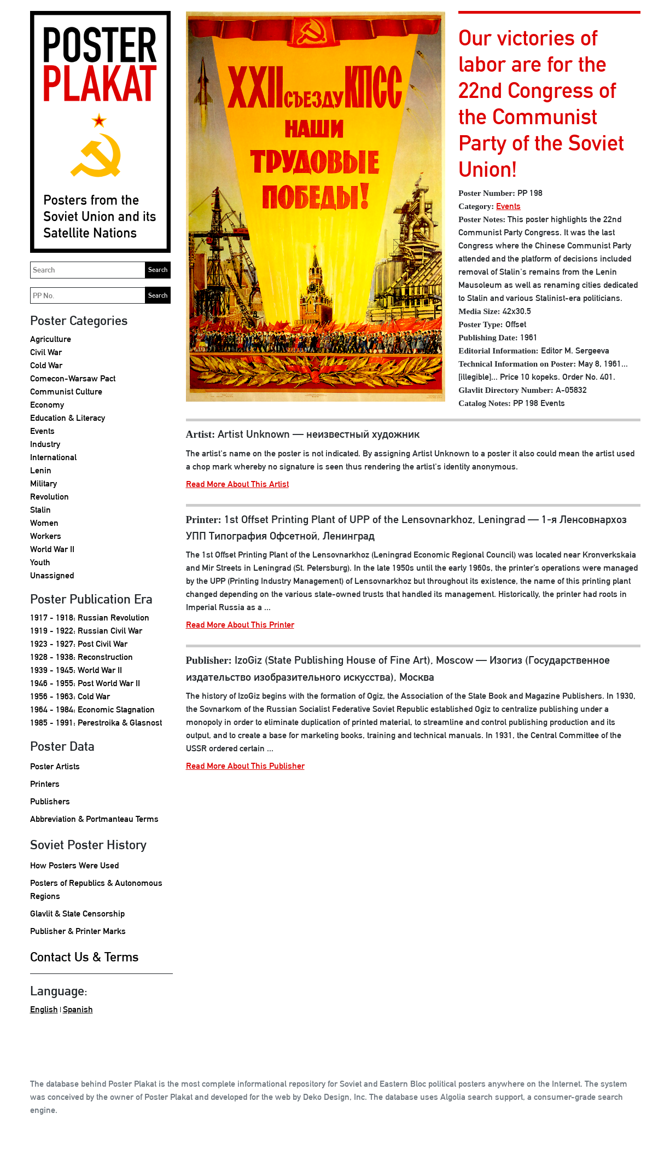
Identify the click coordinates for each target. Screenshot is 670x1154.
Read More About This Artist (237, 484)
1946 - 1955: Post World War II (85, 683)
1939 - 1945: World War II (76, 670)
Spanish (78, 1009)
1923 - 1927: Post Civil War (78, 644)
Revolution (49, 496)
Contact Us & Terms (84, 956)
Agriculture (50, 339)
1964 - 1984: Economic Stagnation (92, 709)
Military (43, 483)
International (53, 457)
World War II (52, 549)
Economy (47, 404)
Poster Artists (55, 766)
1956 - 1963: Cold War (70, 696)
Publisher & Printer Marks (78, 931)
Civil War (46, 352)
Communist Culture (66, 391)
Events (42, 431)
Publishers (50, 801)
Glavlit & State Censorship (77, 913)
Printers (45, 784)
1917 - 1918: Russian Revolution (89, 617)
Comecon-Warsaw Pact (72, 378)
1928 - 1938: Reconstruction (81, 657)
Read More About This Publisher (245, 766)
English (44, 1009)
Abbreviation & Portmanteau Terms (94, 819)
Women (44, 523)
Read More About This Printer (240, 624)
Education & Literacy (67, 418)
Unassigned (52, 575)
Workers (45, 536)
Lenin (40, 470)
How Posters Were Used (74, 865)
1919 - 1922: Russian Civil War (86, 630)
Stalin (40, 509)
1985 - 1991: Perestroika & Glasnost (96, 722)
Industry (45, 444)
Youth (40, 562)
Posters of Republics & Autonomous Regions (96, 889)
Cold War (46, 365)
